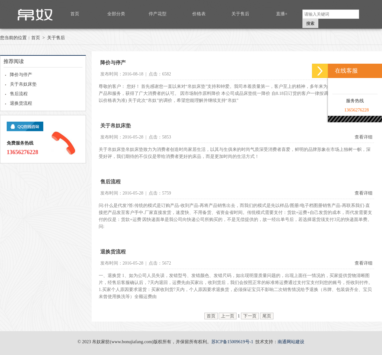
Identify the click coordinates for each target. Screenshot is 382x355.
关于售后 (240, 13)
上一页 (227, 316)
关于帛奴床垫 (23, 84)
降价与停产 (21, 74)
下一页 (250, 316)
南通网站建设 (291, 341)
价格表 (199, 13)
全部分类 (116, 13)
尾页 (266, 316)
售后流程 (19, 93)
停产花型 (157, 13)
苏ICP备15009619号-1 (232, 341)
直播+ (281, 13)
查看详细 (363, 137)
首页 (74, 13)
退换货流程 (21, 103)
